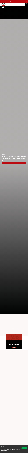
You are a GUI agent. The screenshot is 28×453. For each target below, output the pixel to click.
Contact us (14, 166)
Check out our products (14, 163)
